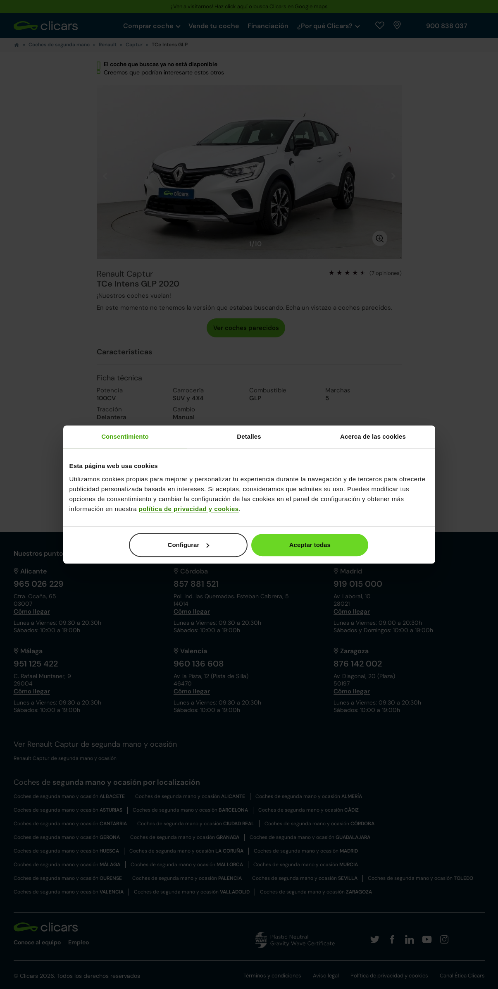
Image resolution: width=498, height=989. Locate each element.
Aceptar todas (310, 544)
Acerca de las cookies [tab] (373, 436)
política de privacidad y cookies (189, 508)
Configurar (189, 544)
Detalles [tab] (249, 436)
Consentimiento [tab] (125, 436)
